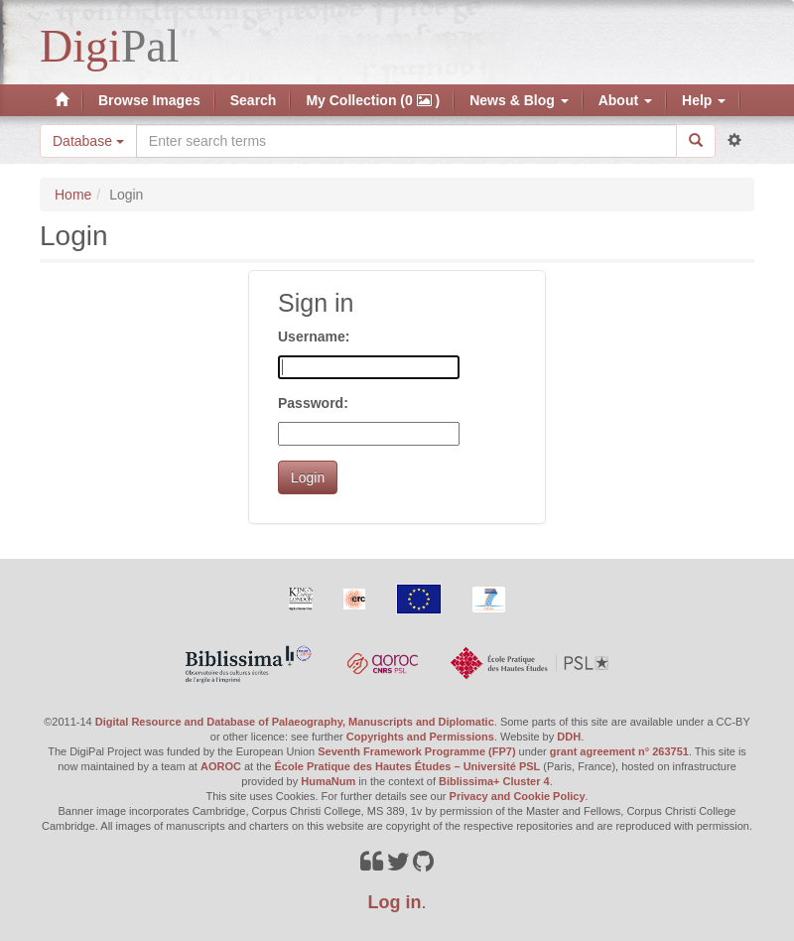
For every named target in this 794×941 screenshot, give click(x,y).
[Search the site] (406, 141)
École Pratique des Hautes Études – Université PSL (408, 766)
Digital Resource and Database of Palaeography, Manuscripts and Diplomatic (294, 722)
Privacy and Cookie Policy (518, 796)
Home (73, 194)
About (625, 100)
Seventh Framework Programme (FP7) (416, 751)
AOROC (220, 766)
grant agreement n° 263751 (619, 751)
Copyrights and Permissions (420, 736)
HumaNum (328, 781)
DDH (569, 736)
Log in (395, 902)
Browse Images (149, 100)
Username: (313, 336)
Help (704, 100)
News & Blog (518, 100)
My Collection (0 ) (373, 100)
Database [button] (88, 141)
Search (253, 100)
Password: (313, 403)
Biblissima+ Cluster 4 (494, 781)
